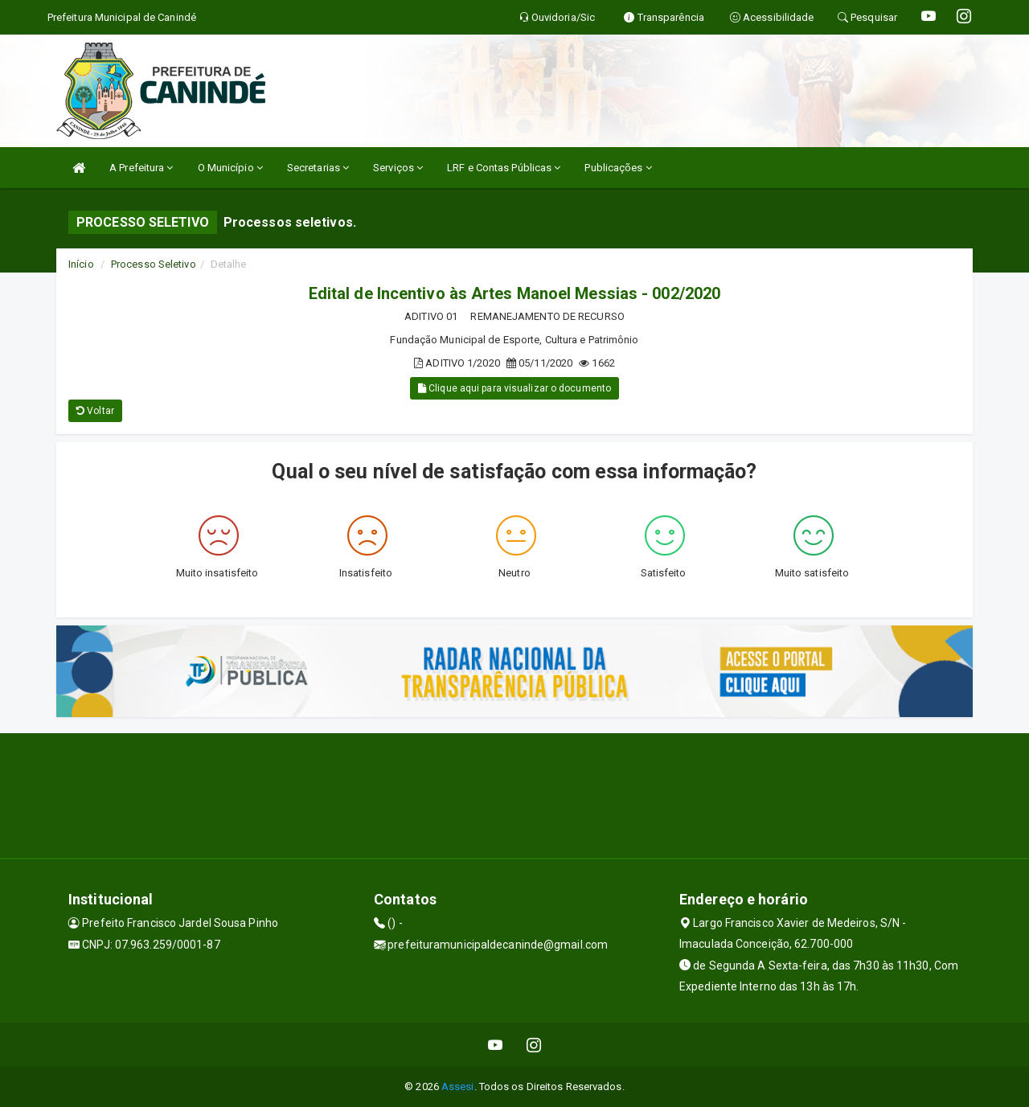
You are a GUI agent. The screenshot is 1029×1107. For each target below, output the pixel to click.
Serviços (398, 168)
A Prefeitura (141, 168)
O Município (230, 168)
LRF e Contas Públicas (503, 168)
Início (81, 264)
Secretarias (318, 168)
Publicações (617, 168)
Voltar (95, 410)
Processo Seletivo (153, 264)
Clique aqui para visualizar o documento (514, 388)
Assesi (457, 1086)
